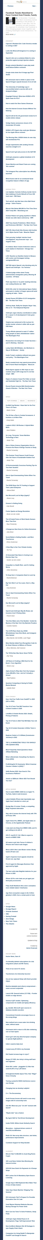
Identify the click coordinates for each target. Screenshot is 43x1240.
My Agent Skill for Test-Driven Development (20, 1118)
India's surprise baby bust (14, 1044)
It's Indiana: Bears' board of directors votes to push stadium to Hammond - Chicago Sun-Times (21, 249)
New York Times (11, 921)
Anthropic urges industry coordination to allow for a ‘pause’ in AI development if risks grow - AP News (21, 315)
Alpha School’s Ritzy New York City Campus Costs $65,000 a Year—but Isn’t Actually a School (20, 673)
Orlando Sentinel (12, 911)
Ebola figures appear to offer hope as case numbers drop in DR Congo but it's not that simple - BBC (20, 372)
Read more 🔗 (11, 34)
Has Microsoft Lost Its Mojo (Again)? (18, 495)
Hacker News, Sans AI (13, 956)
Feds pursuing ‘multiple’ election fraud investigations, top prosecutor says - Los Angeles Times (19, 239)
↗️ (17, 18)
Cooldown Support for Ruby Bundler (18, 1143)
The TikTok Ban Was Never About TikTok (19, 653)
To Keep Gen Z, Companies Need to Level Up (20, 575)
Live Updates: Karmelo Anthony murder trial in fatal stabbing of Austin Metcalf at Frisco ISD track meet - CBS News (21, 194)
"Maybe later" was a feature (15, 1113)
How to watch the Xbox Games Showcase (19, 103)
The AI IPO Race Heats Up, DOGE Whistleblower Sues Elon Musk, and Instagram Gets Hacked (21, 633)
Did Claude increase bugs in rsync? (17, 1054)
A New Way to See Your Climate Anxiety (19, 547)
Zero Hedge (10, 919)
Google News (10, 906)
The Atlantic (10, 924)
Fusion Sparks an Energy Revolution (18, 511)
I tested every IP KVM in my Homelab (18, 1049)
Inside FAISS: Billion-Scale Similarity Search (20, 1123)
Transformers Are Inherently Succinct (18, 974)
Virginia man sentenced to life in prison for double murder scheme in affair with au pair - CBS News (20, 324)
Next (34, 6)
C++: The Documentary (13, 1093)
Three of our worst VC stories (15, 969)
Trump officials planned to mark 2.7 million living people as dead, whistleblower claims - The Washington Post (20, 334)
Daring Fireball (11, 916)
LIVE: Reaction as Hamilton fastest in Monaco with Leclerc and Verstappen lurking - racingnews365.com (21, 258)
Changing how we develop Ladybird (17, 1088)
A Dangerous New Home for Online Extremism (21, 529)
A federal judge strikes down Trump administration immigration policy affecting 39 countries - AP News (21, 275)
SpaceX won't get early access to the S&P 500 (21, 152)
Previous (9, 6)
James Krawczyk (31, 948)
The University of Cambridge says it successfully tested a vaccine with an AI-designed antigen (19, 89)
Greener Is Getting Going (14, 503)
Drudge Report (11, 909)
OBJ (7, 914)
